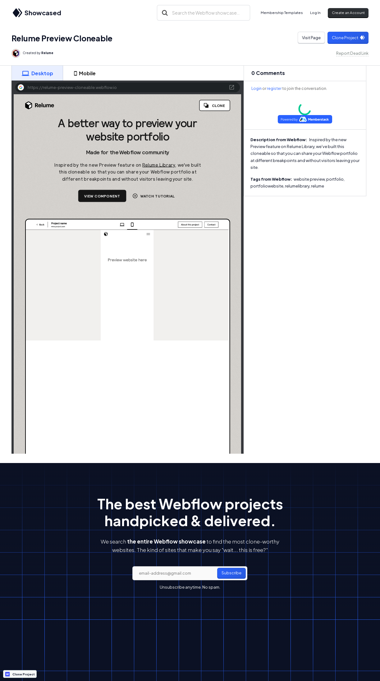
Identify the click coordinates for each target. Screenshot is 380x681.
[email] (189, 573)
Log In (315, 12)
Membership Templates (282, 12)
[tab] (37, 73)
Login (256, 88)
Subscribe (231, 572)
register (274, 88)
